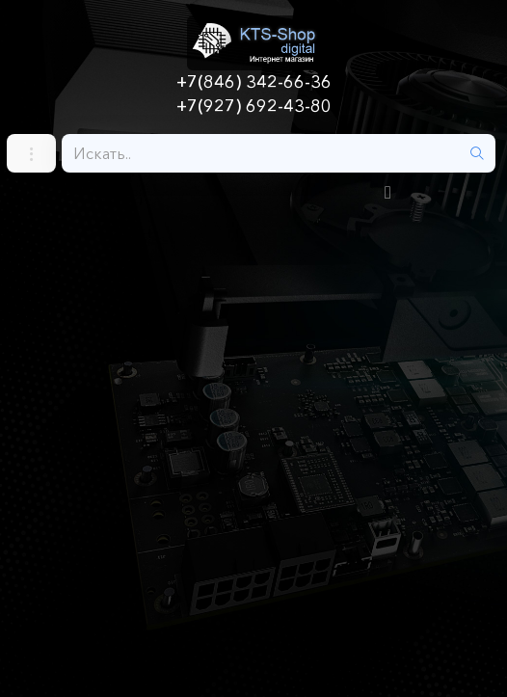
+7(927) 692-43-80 (254, 106)
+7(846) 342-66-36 (254, 82)
